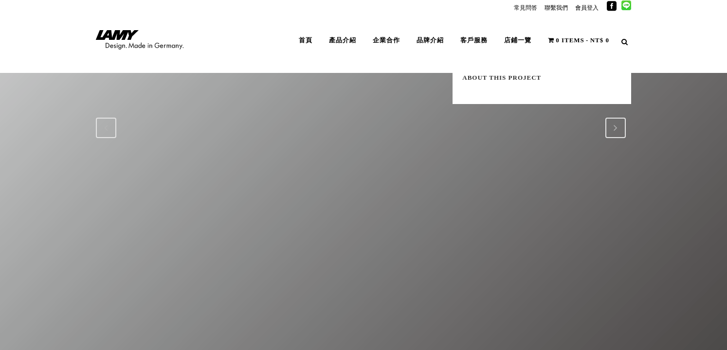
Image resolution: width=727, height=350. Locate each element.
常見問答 (525, 7)
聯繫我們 (556, 7)
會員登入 (587, 7)
